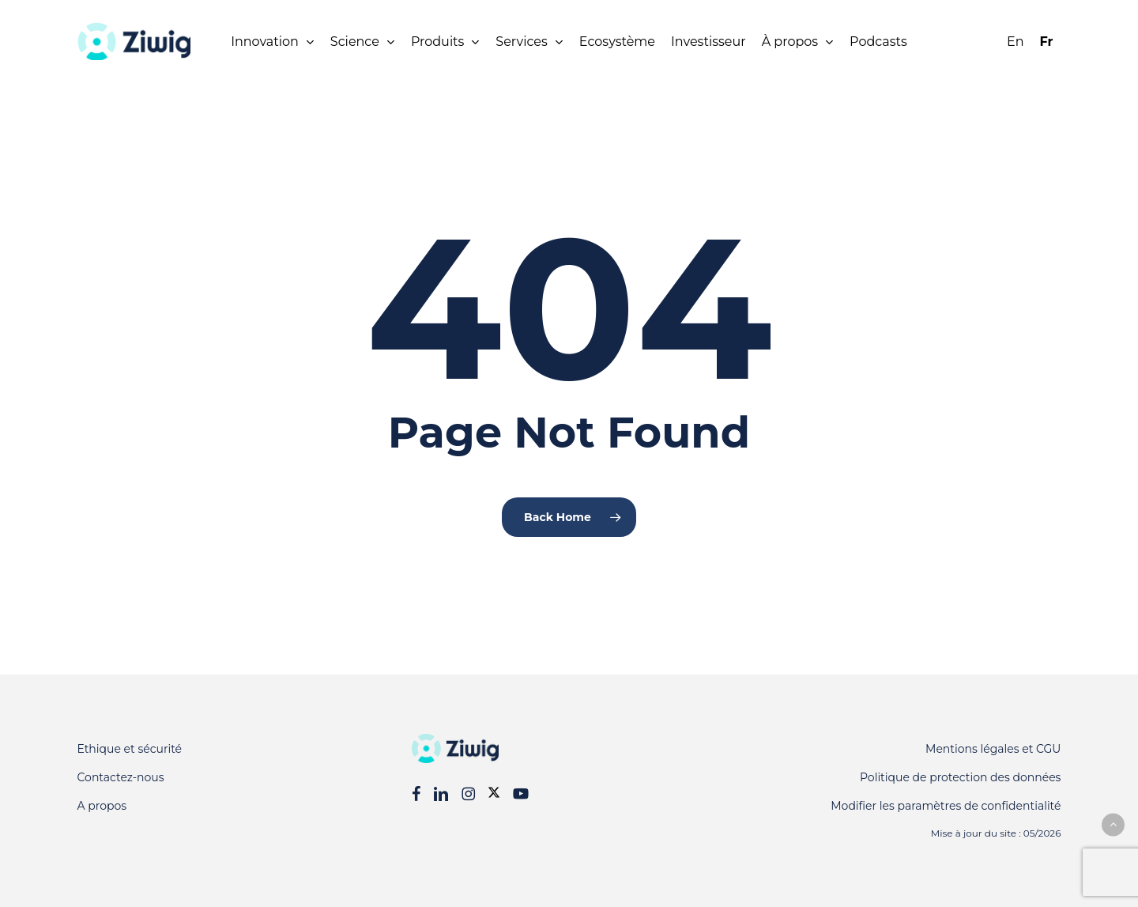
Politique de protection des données (960, 777)
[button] (1113, 824)
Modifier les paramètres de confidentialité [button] (946, 806)
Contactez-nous (120, 777)
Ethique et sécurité (130, 749)
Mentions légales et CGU (993, 749)
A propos (102, 806)
